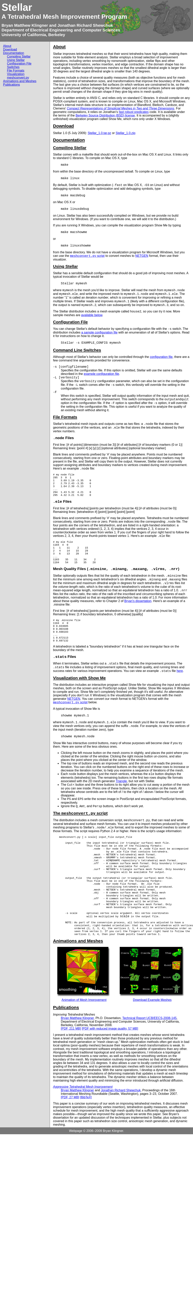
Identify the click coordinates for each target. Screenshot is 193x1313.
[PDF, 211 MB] (71, 1062)
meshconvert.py (18, 77)
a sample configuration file (99, 332)
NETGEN (141, 255)
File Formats (15, 70)
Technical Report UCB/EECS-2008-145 (149, 1051)
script (87, 255)
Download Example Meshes (152, 1033)
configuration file (161, 356)
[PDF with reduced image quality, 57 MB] (110, 1062)
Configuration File (19, 63)
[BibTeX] (86, 1130)
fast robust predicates (134, 112)
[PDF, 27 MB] (70, 1130)
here (180, 685)
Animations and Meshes (19, 81)
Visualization (16, 74)
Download (10, 49)
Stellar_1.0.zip (125, 133)
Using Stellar (16, 60)
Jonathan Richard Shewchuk (85, 25)
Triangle (121, 795)
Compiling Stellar (19, 56)
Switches (13, 67)
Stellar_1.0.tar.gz (99, 133)
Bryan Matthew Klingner (25, 25)
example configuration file (101, 373)
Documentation (13, 53)
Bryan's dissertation (137, 610)
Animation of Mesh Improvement (84, 1033)
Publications (11, 84)
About (7, 46)
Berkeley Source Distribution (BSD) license (105, 115)
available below (91, 315)
